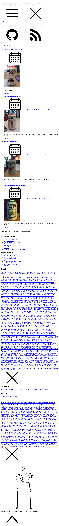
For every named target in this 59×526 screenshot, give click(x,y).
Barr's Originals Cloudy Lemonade (14, 185)
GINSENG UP (41, 310)
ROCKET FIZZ (5, 273)
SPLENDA (4, 442)
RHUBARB (24, 437)
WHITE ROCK (52, 367)
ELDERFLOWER (20, 419)
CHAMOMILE (50, 414)
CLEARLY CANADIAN (43, 294)
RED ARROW (5, 344)
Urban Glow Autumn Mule (10, 256)
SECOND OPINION (39, 351)
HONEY (16, 424)
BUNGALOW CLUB (6, 291)
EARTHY (3, 419)
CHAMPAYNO (40, 293)
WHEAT (49, 444)
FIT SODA (13, 307)
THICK (31, 443)
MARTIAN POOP (35, 326)
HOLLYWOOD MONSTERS (14, 315)
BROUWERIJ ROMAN (51, 289)
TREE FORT (4, 363)
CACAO (48, 412)
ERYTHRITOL (38, 419)
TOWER (37, 361)
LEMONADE (25, 426)
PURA (19, 342)
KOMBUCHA (16, 389)
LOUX (25, 325)
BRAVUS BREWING (48, 287)
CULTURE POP (5, 300)
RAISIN (47, 436)
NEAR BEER (9, 432)
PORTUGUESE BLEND (20, 340)
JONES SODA (23, 319)
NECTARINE (17, 432)
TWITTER (49, 443)
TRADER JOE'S (53, 361)
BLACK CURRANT (37, 410)
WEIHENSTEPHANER (34, 367)
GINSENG (4, 422)
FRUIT (4, 403)
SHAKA (8, 353)
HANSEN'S (4, 314)
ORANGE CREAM (12, 433)
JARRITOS (37, 318)
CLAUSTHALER (32, 294)
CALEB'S (15, 291)
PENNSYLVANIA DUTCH (35, 337)
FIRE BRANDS (5, 307)
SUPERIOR (50, 358)
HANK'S (54, 312)
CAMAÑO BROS (23, 291)
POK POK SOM (33, 339)
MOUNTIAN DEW (9, 329)
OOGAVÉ (19, 336)
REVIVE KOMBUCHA (13, 346)
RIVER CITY (34, 346)
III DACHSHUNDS (28, 317)
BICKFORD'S (5, 284)
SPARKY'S (21, 356)
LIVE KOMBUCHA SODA (8, 325)
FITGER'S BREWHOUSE (23, 307)
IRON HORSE (47, 317)
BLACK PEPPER (47, 410)
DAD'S (28, 300)
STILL (21, 442)
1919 (5, 277)
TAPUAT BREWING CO (35, 360)
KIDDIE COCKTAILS (30, 321)
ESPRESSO (46, 419)
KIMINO (39, 321)
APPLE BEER (32, 279)
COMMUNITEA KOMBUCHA (14, 297)
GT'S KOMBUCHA (33, 312)
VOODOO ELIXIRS (31, 365)
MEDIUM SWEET (49, 403)
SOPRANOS (46, 354)
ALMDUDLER (39, 277)
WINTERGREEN (18, 446)
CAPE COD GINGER (41, 291)
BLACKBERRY (9, 411)
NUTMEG (48, 432)
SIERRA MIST (34, 353)
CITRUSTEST (5, 417)
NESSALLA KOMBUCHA (8, 332)
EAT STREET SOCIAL (32, 304)
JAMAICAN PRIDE (28, 318)
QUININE (32, 436)
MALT (13, 428)
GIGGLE (30, 310)
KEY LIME (24, 425)
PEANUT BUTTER (48, 433)
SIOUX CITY (42, 353)
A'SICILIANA (18, 277)
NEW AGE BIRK (27, 332)
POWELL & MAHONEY (34, 340)
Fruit (50, 63)
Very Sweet (36, 63)
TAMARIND (53, 442)
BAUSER (18, 282)
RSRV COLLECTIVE (42, 349)
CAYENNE (38, 414)
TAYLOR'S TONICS (47, 360)
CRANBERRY (53, 417)
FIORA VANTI (53, 305)
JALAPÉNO (53, 424)
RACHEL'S (34, 342)
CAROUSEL (10, 293)
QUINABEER (27, 342)
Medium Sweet (37, 198)
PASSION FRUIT (23, 433)
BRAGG (39, 287)
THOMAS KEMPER (18, 361)
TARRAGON (18, 443)
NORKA (7, 333)
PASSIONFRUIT (32, 433)
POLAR (40, 339)
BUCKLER (26, 290)
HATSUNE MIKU (12, 314)
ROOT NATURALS (44, 347)
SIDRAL (27, 353)
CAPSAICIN (9, 414)
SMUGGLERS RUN (14, 354)
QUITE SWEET (29, 403)
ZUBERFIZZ (12, 370)
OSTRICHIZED (31, 336)
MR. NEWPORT (25, 329)
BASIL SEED (47, 408)
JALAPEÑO (46, 424)
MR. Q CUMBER (35, 329)
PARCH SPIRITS (16, 337)
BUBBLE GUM (10, 412)
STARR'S (41, 357)
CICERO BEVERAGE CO (12, 294)
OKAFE (29, 335)
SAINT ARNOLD (9, 350)
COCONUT (23, 417)
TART (24, 443)
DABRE (23, 300)
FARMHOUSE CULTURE (18, 305)
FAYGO (28, 305)
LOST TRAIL (19, 325)
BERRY (18, 404)
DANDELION (39, 418)
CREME (18, 418)
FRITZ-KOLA (43, 308)
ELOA (41, 304)
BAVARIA (24, 282)
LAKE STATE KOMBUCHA (38, 322)
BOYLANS (33, 287)
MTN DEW (43, 329)
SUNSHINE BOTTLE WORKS (38, 358)
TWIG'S (18, 363)
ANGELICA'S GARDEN (21, 279)
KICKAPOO (20, 321)
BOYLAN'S (26, 287)
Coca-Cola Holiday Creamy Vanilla (12, 261)
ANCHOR (12, 279)
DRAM (43, 303)
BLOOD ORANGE (19, 411)
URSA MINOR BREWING (48, 364)
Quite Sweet (36, 154)
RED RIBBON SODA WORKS (17, 344)
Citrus (43, 154)
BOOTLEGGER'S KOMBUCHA (23, 286)
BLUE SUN (32, 272)
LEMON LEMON (25, 323)
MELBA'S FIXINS (21, 328)
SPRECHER (19, 272)
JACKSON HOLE (6, 318)
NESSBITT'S (19, 332)
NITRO (23, 432)
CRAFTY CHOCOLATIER (8, 298)
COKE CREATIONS (38, 296)
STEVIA (16, 442)
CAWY (33, 293)
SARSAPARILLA (28, 439)
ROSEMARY (4, 439)
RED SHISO (17, 437)
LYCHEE (52, 426)
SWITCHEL (31, 389)
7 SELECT (10, 277)
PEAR (55, 433)
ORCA (25, 272)
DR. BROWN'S (25, 303)
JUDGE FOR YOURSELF (41, 319)
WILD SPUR (12, 368)
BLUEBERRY (37, 411)
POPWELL (10, 340)
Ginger (41, 109)
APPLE (16, 408)
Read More (6, 93)
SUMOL (27, 358)
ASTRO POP (40, 279)
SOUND (52, 354)
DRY (40, 273)
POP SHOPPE (47, 339)
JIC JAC (51, 318)
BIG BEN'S (12, 284)
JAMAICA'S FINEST (16, 318)
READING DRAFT (43, 343)
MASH (52, 326)
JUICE (9, 425)
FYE (7, 310)
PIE (15, 435)
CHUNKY (37, 415)
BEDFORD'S (38, 282)
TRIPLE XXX (12, 363)
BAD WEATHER (23, 280)
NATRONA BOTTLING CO (18, 330)
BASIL (41, 408)
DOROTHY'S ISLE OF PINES (13, 303)
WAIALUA (47, 365)
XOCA (56, 368)
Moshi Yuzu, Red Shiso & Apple (12, 242)
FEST (40, 305)
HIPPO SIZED (48, 314)
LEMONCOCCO (34, 323)
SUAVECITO (21, 358)
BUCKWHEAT (19, 412)
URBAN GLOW (19, 364)
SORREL (36, 440)
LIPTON (53, 323)
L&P (29, 322)
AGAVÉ (38, 407)
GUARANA (37, 422)
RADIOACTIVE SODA (7, 343)
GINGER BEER (43, 421)
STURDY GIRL (12, 358)
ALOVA (49, 277)
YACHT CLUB (5, 370)
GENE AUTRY (23, 310)
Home (2, 20)
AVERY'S (39, 272)
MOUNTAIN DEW (47, 273)
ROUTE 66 (10, 349)
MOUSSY (18, 329)
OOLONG (54, 432)
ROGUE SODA (18, 347)
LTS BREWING (32, 325)
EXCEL (51, 304)
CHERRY (9, 415)
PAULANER (24, 337)
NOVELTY (37, 432)
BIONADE (37, 284)
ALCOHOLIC (45, 407)
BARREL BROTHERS (45, 280)
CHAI (44, 414)
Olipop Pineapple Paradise (10, 257)
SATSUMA (44, 439)
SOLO (28, 354)
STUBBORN (4, 358)
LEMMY (17, 323)
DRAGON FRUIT (52, 418)
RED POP (11, 437)
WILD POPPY (5, 368)
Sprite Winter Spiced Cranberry (11, 264)
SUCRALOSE (37, 442)
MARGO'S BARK (25, 326)
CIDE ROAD (23, 294)
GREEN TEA (30, 422)
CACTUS (54, 412)
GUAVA (43, 422)
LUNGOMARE (41, 325)
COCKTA (30, 296)
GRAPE (9, 422)
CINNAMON (44, 415)
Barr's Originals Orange (11, 141)
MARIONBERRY (50, 428)
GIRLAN (55, 310)
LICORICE (41, 426)
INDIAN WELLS (38, 317)
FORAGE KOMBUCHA (7, 308)
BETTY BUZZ (40, 283)
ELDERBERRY (10, 419)
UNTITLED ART (51, 363)
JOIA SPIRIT (15, 319)
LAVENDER (46, 425)
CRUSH (52, 298)
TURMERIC (42, 443)
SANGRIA (19, 439)
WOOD (25, 446)
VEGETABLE (11, 444)
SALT (14, 439)
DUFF (19, 304)
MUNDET (50, 329)
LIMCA (41, 323)
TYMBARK (24, 363)
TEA (36, 389)
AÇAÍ (2, 407)
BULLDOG (46, 290)
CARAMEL (17, 414)
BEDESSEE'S (31, 282)
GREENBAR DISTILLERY (12, 312)
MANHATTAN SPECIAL (8, 326)
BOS (46, 286)
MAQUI (17, 326)
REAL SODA (52, 272)
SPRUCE (10, 442)
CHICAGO (47, 293)
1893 (2, 277)
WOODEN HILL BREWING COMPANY (43, 368)
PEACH (40, 433)
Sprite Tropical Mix (8, 260)
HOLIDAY (10, 424)
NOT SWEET (30, 432)
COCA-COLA (5, 272)
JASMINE (4, 425)
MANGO (32, 428)
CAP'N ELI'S (32, 291)
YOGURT (30, 446)
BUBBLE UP (19, 290)
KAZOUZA (7, 321)
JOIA (10, 319)
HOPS (30, 424)
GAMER (16, 310)
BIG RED (31, 284)
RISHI (22, 346)
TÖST (33, 361)
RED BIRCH (4, 437)
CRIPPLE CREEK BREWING (32, 298)
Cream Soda (46, 63)
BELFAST (45, 282)
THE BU (10, 361)
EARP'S (23, 304)
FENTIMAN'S (34, 305)
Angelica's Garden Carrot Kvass (12, 263)
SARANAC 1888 (12, 351)
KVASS (46, 389)
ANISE (10, 408)
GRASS (24, 422)
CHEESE (3, 415)
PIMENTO (13, 339)
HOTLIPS (54, 315)
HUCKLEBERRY (37, 424)
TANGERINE (4, 443)
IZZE (53, 317)
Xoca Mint (6, 248)
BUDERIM (39, 290)
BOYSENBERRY (47, 411)
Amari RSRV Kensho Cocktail (11, 239)
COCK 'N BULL (22, 296)
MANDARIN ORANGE (22, 428)
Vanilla (41, 63)
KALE (19, 425)
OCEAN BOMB (22, 335)
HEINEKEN (21, 314)
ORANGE (43, 404)
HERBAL (49, 422)
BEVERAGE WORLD (50, 283)
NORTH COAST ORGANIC (17, 333)
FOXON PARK (35, 308)
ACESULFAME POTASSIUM (23, 407)
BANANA (36, 408)
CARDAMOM (25, 414)
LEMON (4, 404)
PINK (27, 435)
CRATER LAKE (19, 298)
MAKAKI (8, 428)
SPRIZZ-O (4, 357)
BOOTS (33, 286)
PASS (19, 396)
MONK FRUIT (19, 430)
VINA (18, 365)
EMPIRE (46, 304)
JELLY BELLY (44, 318)
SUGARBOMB (45, 442)
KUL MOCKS (16, 322)
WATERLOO (12, 367)
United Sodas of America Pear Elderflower (14, 249)
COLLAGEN (41, 417)
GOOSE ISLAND (16, 311)
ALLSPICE (52, 407)
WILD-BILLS (20, 368)
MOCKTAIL (4, 430)
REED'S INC (51, 344)
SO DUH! (23, 354)
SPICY (54, 440)
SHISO (14, 440)
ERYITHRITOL (29, 419)
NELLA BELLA (40, 330)
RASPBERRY (54, 436)
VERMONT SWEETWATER (8, 365)
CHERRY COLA (16, 415)
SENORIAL (48, 351)
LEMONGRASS (33, 426)
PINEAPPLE (21, 435)
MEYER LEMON (40, 429)
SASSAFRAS (37, 439)
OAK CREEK (14, 335)
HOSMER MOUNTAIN (44, 315)
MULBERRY (42, 430)
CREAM (4, 418)
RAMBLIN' (17, 343)
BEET (53, 408)
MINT (52, 429)
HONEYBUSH (23, 424)
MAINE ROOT (49, 325)
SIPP (48, 353)
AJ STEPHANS (30, 277)
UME (54, 443)
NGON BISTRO (49, 332)
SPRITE (55, 356)
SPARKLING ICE (6, 356)
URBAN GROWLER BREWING (33, 364)
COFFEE (30, 417)
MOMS (41, 328)
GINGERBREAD (52, 421)
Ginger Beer (46, 109)
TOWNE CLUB (44, 361)
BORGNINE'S (40, 286)
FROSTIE (50, 308)
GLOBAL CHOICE (6, 311)
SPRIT (51, 356)
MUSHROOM (50, 430)
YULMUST (36, 446)
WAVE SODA (20, 367)
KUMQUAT (39, 425)
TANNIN (11, 443)
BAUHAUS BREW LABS (8, 282)
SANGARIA (4, 351)
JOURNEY (30, 319)
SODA (3, 389)
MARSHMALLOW (6, 429)
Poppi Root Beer (8, 245)
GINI (35, 310)
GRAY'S (37, 311)
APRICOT (22, 408)
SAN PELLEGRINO (45, 350)
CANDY (3, 414)
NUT (43, 432)
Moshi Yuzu (7, 243)
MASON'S (4, 328)
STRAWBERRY (28, 442)
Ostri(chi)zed (7, 265)
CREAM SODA (11, 418)
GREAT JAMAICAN (46, 311)
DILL (45, 418)
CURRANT (31, 418)
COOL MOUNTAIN (44, 297)
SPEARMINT (43, 440)
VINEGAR (28, 444)
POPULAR (4, 340)
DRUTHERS (49, 303)
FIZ (35, 307)
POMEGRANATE (41, 435)
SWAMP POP (21, 360)
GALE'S (11, 310)
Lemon (48, 198)
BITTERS (28, 410)
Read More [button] (3, 233)
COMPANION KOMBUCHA (30, 297)
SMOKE (30, 440)
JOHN (6, 319)
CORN (47, 417)
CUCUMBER (25, 418)
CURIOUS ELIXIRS (15, 300)
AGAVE (33, 407)
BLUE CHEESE (28, 411)
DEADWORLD (33, 273)
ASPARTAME (29, 408)
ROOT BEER (38, 403)
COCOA (17, 417)
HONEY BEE (34, 315)
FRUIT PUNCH (10, 421)
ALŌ (45, 277)
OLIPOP (45, 272)
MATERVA (10, 328)
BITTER (22, 410)
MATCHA (14, 429)
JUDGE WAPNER (53, 319)
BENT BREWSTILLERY (19, 283)
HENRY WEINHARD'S (37, 314)
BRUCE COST (11, 290)
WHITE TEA (9, 446)
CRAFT (52, 297)
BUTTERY (43, 412)
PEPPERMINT (10, 435)
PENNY (45, 337)
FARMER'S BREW (6, 305)
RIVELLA (27, 346)
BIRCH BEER (15, 410)
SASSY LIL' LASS (22, 351)
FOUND (16, 308)
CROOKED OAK (45, 298)
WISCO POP (28, 368)
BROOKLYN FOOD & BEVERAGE (35, 289)
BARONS (31, 280)
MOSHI (46, 328)
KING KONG (45, 321)
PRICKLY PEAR (5, 436)
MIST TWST (30, 328)
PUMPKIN (20, 436)
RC (36, 343)
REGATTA (4, 346)
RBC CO (32, 343)
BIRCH (9, 410)
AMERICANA (5, 279)
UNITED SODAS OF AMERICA (19, 273)
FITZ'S (32, 307)
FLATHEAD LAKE (50, 307)
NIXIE (3, 333)
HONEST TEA (26, 315)
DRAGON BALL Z (35, 303)
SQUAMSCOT (22, 357)
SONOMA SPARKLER (36, 354)
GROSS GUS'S (24, 312)
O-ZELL (7, 335)
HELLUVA (28, 314)
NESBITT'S (48, 330)
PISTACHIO (32, 435)
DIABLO (38, 301)
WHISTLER (44, 367)
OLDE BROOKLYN (46, 335)
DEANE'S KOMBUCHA (7, 301)
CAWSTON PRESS (25, 293)
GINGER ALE (34, 421)
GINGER (11, 404)
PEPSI (12, 272)
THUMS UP (27, 361)
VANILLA (36, 404)
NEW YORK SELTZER (38, 332)
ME (15, 328)
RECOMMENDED (11, 396)
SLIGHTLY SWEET (27, 404)
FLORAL (53, 419)
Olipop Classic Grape (9, 241)
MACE (3, 428)
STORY (51, 357)
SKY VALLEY (5, 354)
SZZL (26, 360)
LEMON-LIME (16, 426)
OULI (38, 336)
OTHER (9, 389)
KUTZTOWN (24, 322)
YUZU (42, 446)
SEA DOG (31, 351)
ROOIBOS (35, 437)
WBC (26, 367)
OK (3, 396)
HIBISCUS (4, 424)
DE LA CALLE (39, 300)
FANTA (56, 304)
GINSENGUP (49, 310)
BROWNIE (4, 290)
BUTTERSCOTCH (34, 412)
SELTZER (41, 389)
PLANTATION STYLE (22, 339)
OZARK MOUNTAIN (46, 336)
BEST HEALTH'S (31, 283)
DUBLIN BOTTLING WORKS (9, 304)
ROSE (49, 437)
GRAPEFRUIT (17, 422)
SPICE (49, 440)
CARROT (32, 414)
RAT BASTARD (25, 343)
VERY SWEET (12, 403)
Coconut (54, 63)
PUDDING (13, 436)
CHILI (23, 415)
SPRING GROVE (44, 356)
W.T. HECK (40, 365)
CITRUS (20, 403)
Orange (47, 154)
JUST (2, 321)
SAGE (10, 439)
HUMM (8, 317)
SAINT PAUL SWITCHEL (21, 350)
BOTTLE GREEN (12, 287)
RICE (30, 437)
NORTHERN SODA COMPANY (34, 333)
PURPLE (26, 436)
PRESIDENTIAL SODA (47, 340)
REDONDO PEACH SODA (40, 344)
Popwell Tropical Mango (10, 258)
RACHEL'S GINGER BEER (45, 342)
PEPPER (3, 435)
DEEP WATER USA (29, 301)
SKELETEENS (54, 353)
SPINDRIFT (28, 356)
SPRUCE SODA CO (12, 357)
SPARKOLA (14, 356)
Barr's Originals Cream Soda (13, 49)
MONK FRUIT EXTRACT (31, 430)
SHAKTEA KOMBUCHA (18, 353)
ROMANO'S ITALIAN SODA (31, 347)
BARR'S (36, 280)
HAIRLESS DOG (47, 312)
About (2, 21)
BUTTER (26, 412)
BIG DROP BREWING (21, 284)
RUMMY (50, 349)
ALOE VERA (4, 408)
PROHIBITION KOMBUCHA (9, 342)
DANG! (33, 300)
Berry (5, 64)
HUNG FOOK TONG (17, 317)
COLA (49, 404)
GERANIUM (19, 421)
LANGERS (10, 323)
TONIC (36, 443)
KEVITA (14, 321)
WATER (24, 389)
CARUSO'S (17, 293)
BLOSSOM (43, 284)
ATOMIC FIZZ (7, 280)
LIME (54, 404)
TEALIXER (4, 361)
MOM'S (36, 328)
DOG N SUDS (45, 301)
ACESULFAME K (9, 407)
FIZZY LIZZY (41, 307)
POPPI (53, 339)
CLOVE (11, 417)
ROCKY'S (11, 347)
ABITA (24, 277)
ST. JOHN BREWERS (33, 357)
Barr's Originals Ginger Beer (13, 96)
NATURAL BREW (31, 330)
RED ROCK (28, 344)
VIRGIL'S (23, 365)
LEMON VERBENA (6, 426)
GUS (41, 312)
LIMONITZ (47, 323)
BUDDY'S (33, 290)
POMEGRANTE (51, 435)
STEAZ (46, 357)
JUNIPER (14, 425)
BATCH (53, 280)
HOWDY (3, 317)
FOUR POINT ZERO (25, 308)
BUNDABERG (54, 290)
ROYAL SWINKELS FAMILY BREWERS (25, 349)
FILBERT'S (45, 305)
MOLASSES (11, 430)
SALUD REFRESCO (34, 350)
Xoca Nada (6, 246)
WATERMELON (42, 444)
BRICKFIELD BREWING (18, 289)
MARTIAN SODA (45, 326)
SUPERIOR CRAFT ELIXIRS (9, 360)
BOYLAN (20, 287)
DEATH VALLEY (19, 301)
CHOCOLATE (30, 415)
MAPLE (37, 428)
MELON (32, 429)
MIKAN (47, 429)
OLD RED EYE (36, 335)
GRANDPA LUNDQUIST (28, 311)
